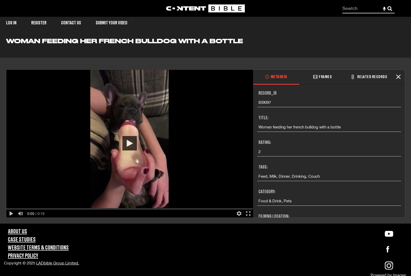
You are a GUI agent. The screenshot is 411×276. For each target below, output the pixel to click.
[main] (205, 130)
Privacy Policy (23, 256)
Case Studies (22, 239)
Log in (11, 23)
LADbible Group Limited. (57, 263)
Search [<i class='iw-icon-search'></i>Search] (389, 8)
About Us (17, 231)
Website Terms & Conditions (38, 248)
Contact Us (71, 23)
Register (38, 23)
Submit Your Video (111, 23)
